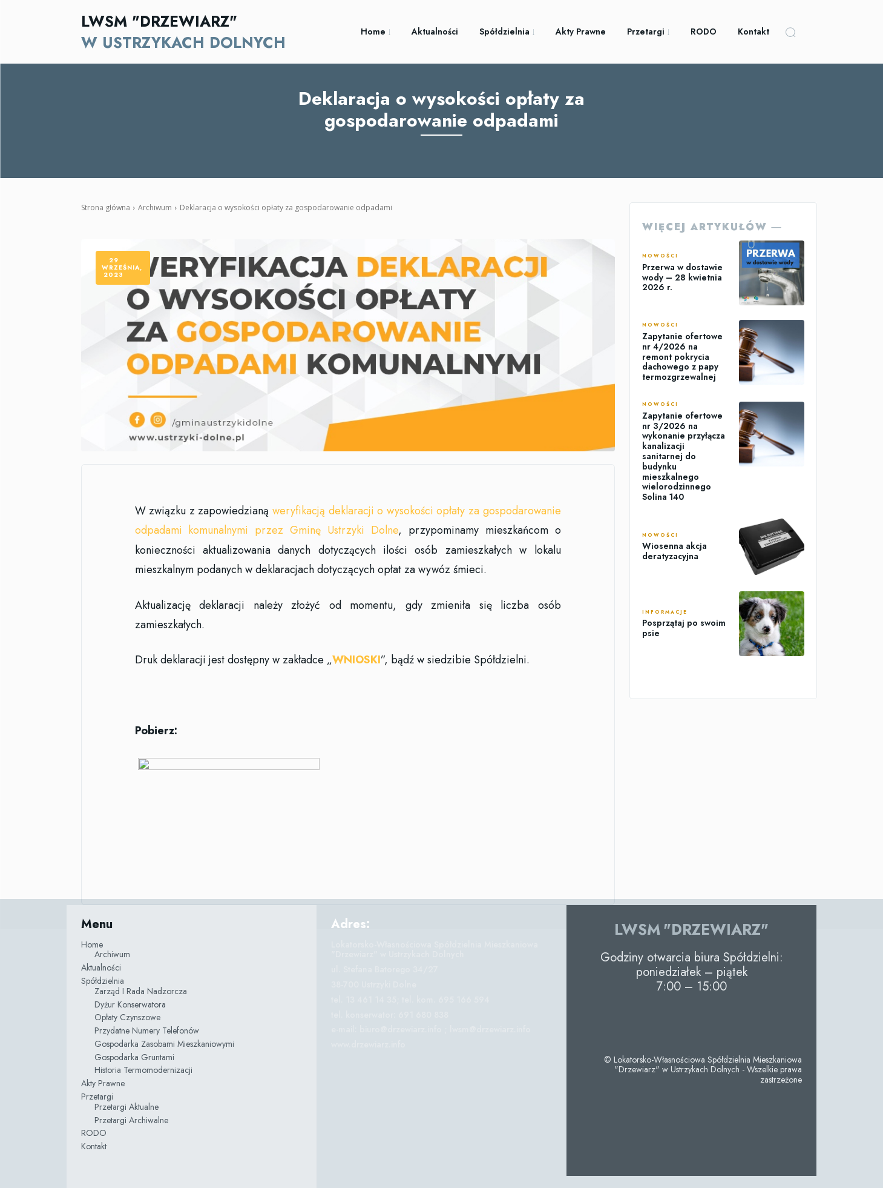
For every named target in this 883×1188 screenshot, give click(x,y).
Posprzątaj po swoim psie (684, 628)
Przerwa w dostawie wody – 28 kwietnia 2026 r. (682, 277)
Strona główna (105, 207)
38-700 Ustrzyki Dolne (373, 984)
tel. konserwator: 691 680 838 (389, 1015)
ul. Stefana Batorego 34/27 (384, 969)
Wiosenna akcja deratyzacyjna (674, 551)
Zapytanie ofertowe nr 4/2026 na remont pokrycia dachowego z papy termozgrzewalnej (682, 356)
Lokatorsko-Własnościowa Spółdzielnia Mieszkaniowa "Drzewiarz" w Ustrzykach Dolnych (434, 949)
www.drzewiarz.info (368, 1044)
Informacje (665, 612)
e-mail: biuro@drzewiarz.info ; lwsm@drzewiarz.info (431, 1029)
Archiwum (155, 207)
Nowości (660, 256)
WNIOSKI (356, 660)
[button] (790, 32)
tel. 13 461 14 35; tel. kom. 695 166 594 (410, 1000)
